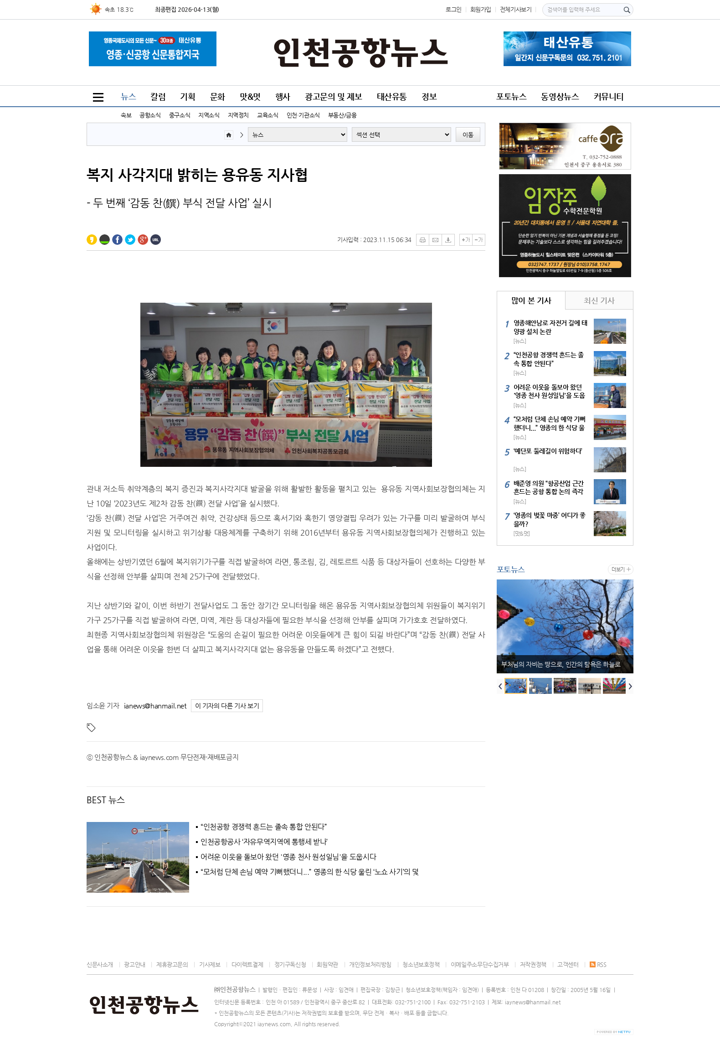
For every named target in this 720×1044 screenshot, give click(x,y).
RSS (598, 964)
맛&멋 (250, 96)
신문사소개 (100, 964)
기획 (187, 96)
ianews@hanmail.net (155, 705)
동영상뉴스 (560, 96)
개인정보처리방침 (370, 964)
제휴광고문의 (172, 964)
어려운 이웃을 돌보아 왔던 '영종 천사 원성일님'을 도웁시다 (288, 857)
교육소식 (267, 115)
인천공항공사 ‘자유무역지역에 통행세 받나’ (264, 842)
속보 (126, 115)
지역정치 (238, 115)
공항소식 (149, 115)
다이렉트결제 (247, 964)
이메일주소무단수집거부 (480, 964)
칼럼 (157, 96)
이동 (468, 134)
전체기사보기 (516, 9)
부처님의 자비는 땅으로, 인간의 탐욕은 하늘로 (560, 664)
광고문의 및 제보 (333, 96)
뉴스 (128, 96)
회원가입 (480, 9)
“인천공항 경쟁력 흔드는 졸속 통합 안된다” (264, 827)
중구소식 (179, 115)
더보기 (618, 570)
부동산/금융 (342, 115)
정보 (429, 96)
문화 (217, 96)
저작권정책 (533, 964)
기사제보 (209, 964)
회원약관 (327, 964)
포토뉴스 (511, 96)
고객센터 (567, 964)
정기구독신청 (290, 964)
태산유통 (392, 96)
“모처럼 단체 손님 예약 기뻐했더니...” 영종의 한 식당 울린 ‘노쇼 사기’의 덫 (310, 872)
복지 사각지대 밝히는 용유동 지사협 (197, 174)
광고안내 (134, 964)
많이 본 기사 (531, 300)
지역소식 (208, 115)
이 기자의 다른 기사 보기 (227, 706)
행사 (282, 96)
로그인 (454, 9)
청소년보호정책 (420, 964)
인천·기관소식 (303, 115)
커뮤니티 (609, 96)
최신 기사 (599, 300)
